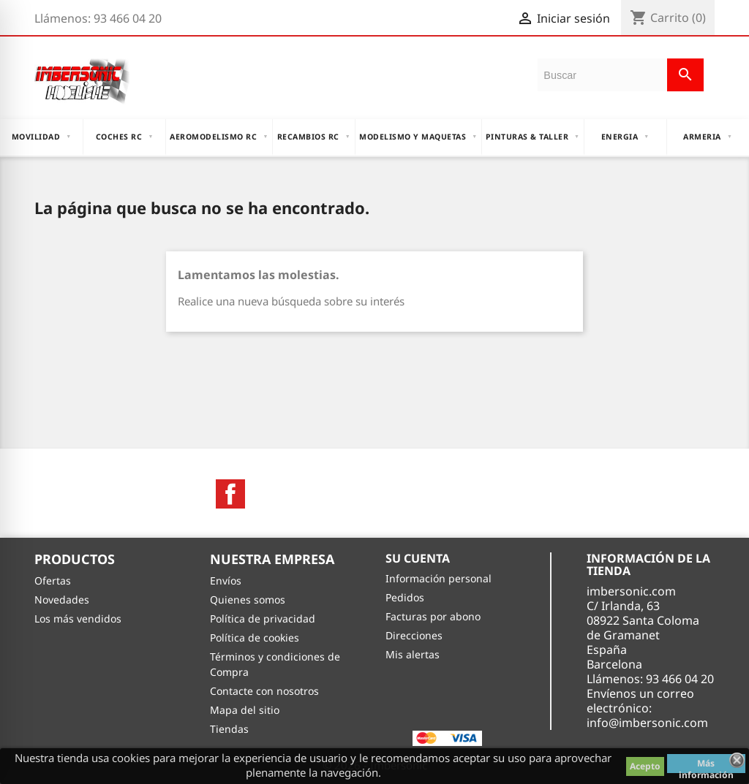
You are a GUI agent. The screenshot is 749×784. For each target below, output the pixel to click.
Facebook (230, 494)
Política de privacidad (262, 618)
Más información (706, 765)
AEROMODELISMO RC (219, 136)
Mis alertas (412, 654)
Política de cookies (254, 637)
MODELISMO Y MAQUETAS (418, 136)
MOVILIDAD (42, 136)
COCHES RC (125, 136)
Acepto (645, 766)
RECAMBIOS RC (313, 136)
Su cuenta (417, 558)
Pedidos (404, 597)
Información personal (438, 578)
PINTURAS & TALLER (533, 136)
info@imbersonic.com (647, 723)
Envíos (225, 580)
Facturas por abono (433, 616)
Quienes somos (247, 599)
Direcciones (414, 635)
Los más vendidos (77, 618)
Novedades (61, 599)
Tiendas (229, 729)
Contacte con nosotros (264, 691)
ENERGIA (625, 136)
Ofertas (52, 580)
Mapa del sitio (244, 710)
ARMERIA (707, 136)
